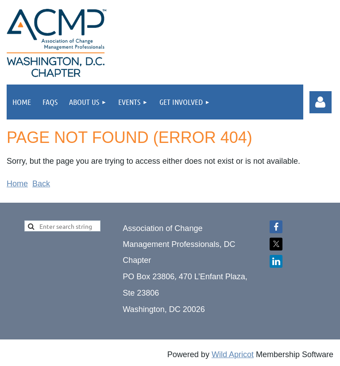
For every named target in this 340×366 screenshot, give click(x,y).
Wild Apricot (233, 354)
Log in (320, 102)
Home (17, 183)
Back (41, 183)
